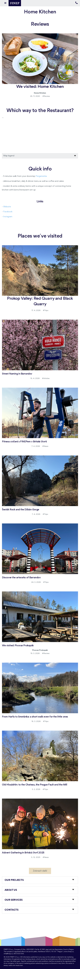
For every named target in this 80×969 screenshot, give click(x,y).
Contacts (12, 910)
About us (11, 890)
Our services (14, 900)
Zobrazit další (40, 871)
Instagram (7, 217)
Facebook (7, 212)
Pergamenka (41, 176)
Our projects (14, 880)
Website (7, 207)
